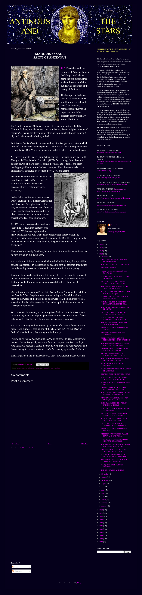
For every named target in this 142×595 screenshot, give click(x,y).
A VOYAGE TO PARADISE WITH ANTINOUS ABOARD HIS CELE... (114, 455)
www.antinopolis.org (104, 171)
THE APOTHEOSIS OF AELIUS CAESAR (115, 265)
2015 (101, 532)
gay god (38, 368)
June (103, 490)
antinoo (19, 368)
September (105, 480)
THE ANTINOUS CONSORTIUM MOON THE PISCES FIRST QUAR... (115, 344)
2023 (101, 254)
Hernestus (114, 225)
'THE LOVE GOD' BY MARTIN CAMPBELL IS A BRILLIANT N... (114, 425)
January (104, 506)
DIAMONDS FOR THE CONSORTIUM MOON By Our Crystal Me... (114, 349)
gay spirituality (45, 368)
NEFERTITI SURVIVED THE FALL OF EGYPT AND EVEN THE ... (114, 435)
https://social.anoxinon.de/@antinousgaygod (111, 205)
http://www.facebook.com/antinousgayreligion (112, 184)
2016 (101, 529)
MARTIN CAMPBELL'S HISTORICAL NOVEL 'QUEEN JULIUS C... (114, 419)
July (103, 487)
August (104, 484)
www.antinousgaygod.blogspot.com (108, 178)
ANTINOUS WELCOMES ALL (111, 268)
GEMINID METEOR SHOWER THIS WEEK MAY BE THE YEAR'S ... (114, 388)
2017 (101, 526)
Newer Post (15, 444)
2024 (101, 251)
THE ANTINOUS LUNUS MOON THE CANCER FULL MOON (114, 287)
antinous (30, 368)
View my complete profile (116, 232)
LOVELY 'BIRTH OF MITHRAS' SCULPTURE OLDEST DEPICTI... (114, 318)
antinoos (24, 368)
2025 (101, 247)
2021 (101, 513)
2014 (101, 535)
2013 (101, 539)
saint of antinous (55, 368)
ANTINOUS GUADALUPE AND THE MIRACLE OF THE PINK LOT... (114, 414)
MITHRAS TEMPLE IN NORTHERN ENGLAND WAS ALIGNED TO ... (114, 303)
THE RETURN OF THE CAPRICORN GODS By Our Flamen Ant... (114, 323)
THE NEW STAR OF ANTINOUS (112, 470)
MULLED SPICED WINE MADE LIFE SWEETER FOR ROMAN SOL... (114, 378)
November (105, 474)
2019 (101, 519)
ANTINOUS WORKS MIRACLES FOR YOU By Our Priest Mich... (114, 399)
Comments (17, 571)
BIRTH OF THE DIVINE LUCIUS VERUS (115, 374)
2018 (101, 523)
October (104, 477)
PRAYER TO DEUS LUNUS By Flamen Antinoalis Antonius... (114, 298)
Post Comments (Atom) (28, 448)
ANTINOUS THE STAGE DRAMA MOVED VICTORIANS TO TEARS (114, 282)
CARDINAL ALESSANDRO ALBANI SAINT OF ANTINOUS (114, 404)
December (105, 257)
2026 (101, 244)
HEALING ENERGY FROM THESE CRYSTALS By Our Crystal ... (113, 450)
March (103, 499)
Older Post (84, 444)
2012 (101, 542)
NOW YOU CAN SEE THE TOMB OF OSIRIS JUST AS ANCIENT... (114, 461)
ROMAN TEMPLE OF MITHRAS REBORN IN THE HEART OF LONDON (116, 339)
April (103, 496)
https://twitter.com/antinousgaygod (108, 191)
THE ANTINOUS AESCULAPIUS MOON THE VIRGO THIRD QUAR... (115, 445)
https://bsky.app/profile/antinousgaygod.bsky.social (114, 198)
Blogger (79, 583)
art (34, 368)
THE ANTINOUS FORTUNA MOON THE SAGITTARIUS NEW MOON (115, 394)
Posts (15, 567)
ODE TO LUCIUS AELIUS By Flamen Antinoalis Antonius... (114, 260)
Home (50, 444)
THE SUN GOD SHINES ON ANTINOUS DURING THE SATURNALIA (115, 360)
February (104, 503)
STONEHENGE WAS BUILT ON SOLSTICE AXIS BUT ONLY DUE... (114, 354)
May (103, 493)
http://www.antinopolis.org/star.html (109, 152)
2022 (101, 510)
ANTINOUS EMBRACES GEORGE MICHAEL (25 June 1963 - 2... (113, 313)
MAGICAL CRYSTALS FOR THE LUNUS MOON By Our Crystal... (115, 293)
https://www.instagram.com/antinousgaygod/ (111, 212)
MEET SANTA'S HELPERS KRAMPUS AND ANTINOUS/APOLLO (114, 440)
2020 (101, 516)
